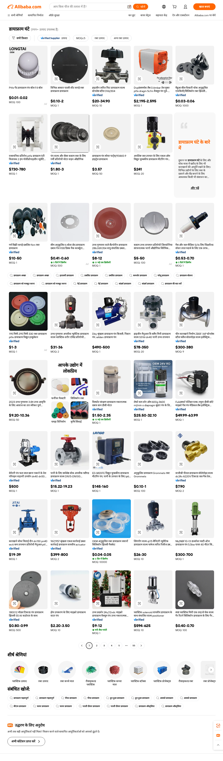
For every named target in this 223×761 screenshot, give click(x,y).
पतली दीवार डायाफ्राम (89, 706)
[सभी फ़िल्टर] (20, 38)
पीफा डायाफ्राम (69, 698)
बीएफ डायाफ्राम (18, 706)
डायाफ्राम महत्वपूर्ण (19, 698)
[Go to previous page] (81, 645)
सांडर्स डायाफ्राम (123, 283)
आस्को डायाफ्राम (164, 698)
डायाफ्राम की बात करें (171, 283)
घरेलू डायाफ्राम (161, 275)
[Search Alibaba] (88, 7)
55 (133, 645)
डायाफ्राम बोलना (184, 275)
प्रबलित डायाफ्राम (89, 275)
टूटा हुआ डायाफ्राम (115, 698)
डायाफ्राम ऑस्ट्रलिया (144, 706)
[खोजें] (140, 7)
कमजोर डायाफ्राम (138, 275)
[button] (129, 6)
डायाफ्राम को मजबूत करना (22, 283)
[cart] (175, 7)
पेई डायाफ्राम (80, 283)
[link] (218, 725)
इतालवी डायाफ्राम (65, 275)
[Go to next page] (141, 645)
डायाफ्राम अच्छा (18, 275)
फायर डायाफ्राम (41, 706)
